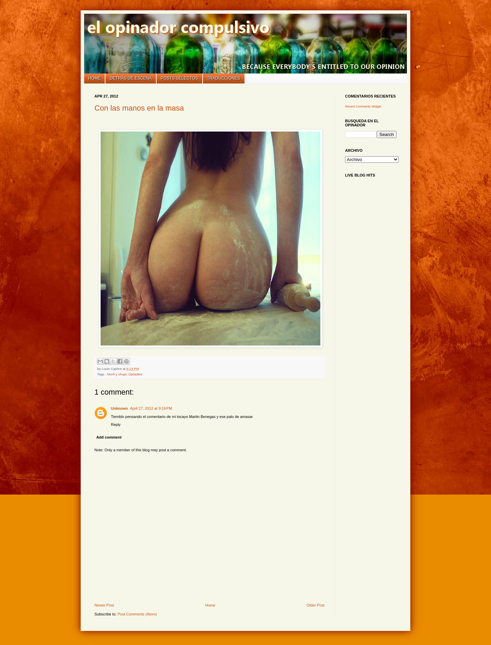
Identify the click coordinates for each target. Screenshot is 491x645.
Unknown (119, 408)
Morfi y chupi (116, 374)
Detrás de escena (131, 78)
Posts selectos (179, 78)
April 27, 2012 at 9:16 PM (151, 408)
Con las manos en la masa (139, 108)
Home (94, 78)
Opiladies (135, 374)
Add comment (109, 437)
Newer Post (104, 605)
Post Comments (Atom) (137, 614)
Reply (116, 424)
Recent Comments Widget (363, 106)
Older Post (315, 605)
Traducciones (223, 78)
